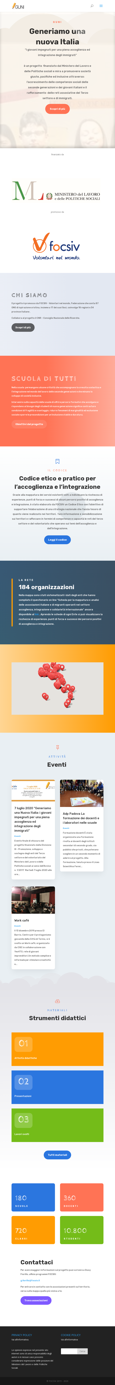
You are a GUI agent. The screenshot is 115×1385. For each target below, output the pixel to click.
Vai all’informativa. (20, 1339)
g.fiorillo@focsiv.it (30, 1280)
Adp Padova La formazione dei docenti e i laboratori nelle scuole (81, 818)
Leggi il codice (57, 539)
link (37, 614)
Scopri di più (57, 108)
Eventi (17, 836)
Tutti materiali (57, 1154)
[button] (52, 677)
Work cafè (21, 920)
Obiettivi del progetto (29, 424)
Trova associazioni (36, 1300)
